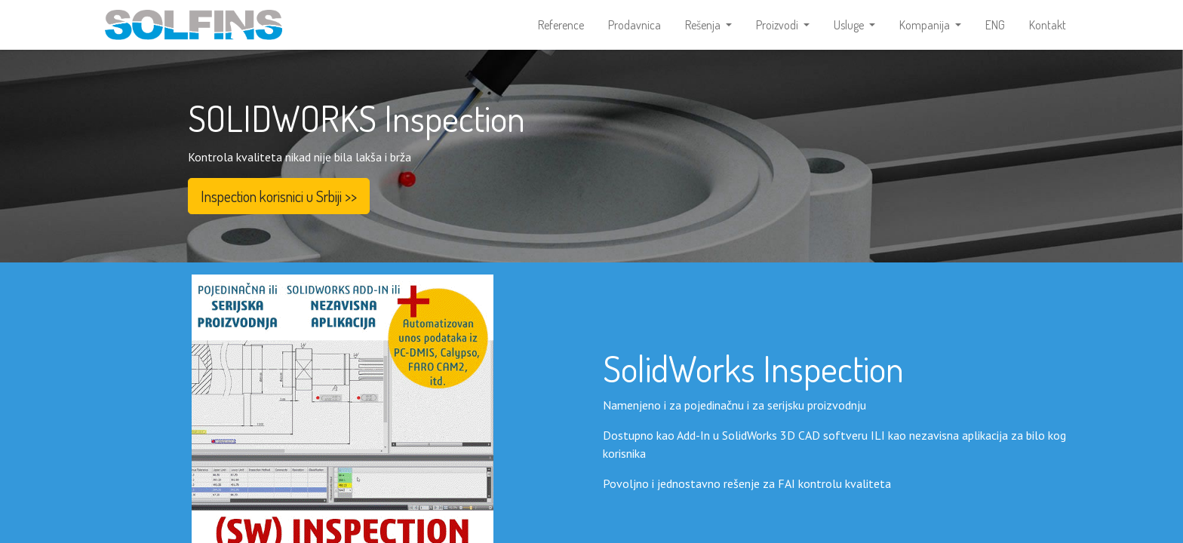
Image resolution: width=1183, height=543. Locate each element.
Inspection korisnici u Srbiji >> (279, 200)
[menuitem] (561, 27)
